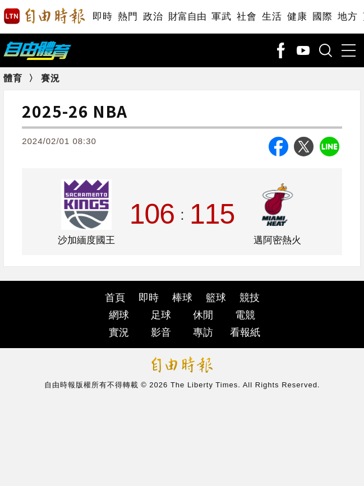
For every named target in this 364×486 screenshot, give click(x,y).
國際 (322, 16)
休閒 (203, 315)
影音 (161, 332)
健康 (297, 16)
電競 (245, 315)
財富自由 (187, 16)
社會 (246, 16)
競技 (249, 297)
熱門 (127, 16)
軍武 (221, 16)
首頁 (115, 297)
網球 (119, 315)
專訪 (203, 332)
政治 (153, 16)
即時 (102, 16)
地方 (347, 16)
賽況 (50, 78)
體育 (12, 78)
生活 (272, 16)
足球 (161, 315)
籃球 (216, 297)
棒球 (182, 297)
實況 (119, 332)
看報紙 (245, 332)
